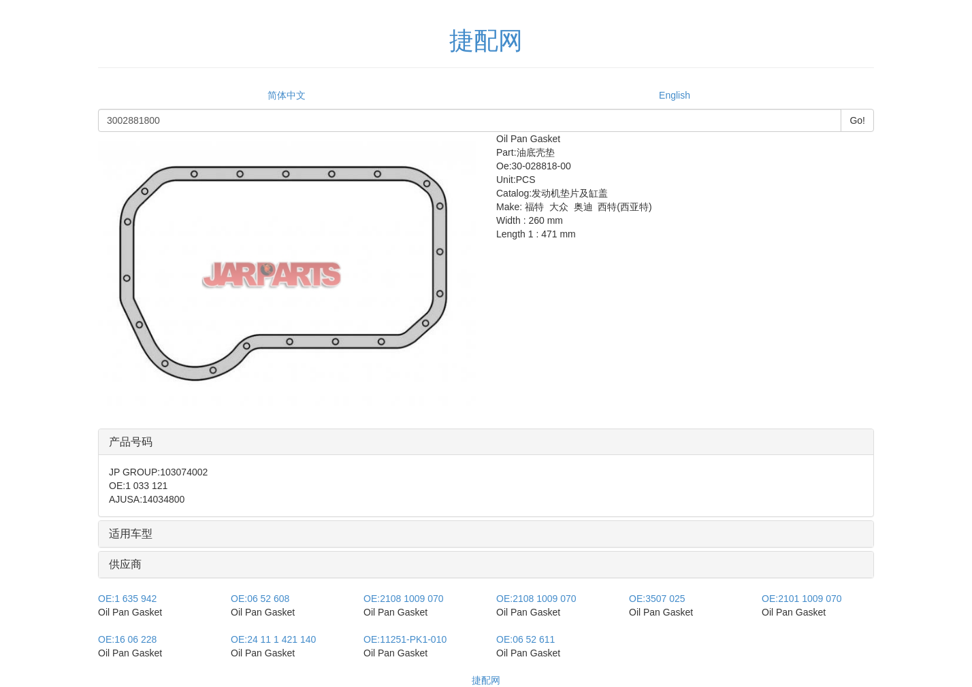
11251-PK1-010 (405, 639)
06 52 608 (260, 598)
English (674, 95)
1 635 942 (127, 598)
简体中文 (287, 95)
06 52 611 (525, 639)
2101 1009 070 (802, 598)
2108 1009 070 (403, 598)
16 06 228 (127, 639)
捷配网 (486, 680)
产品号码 (130, 442)
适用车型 (130, 533)
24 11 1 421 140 (273, 639)
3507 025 (657, 598)
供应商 (125, 564)
